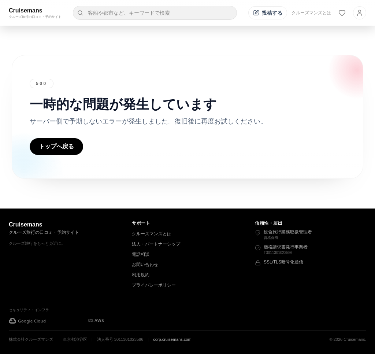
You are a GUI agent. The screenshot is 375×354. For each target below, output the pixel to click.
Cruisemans (25, 10)
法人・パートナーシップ (156, 244)
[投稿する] (267, 12)
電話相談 (140, 254)
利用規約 (140, 274)
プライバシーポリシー (154, 285)
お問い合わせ (145, 264)
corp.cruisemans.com (172, 339)
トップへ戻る (56, 146)
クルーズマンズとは (311, 12)
